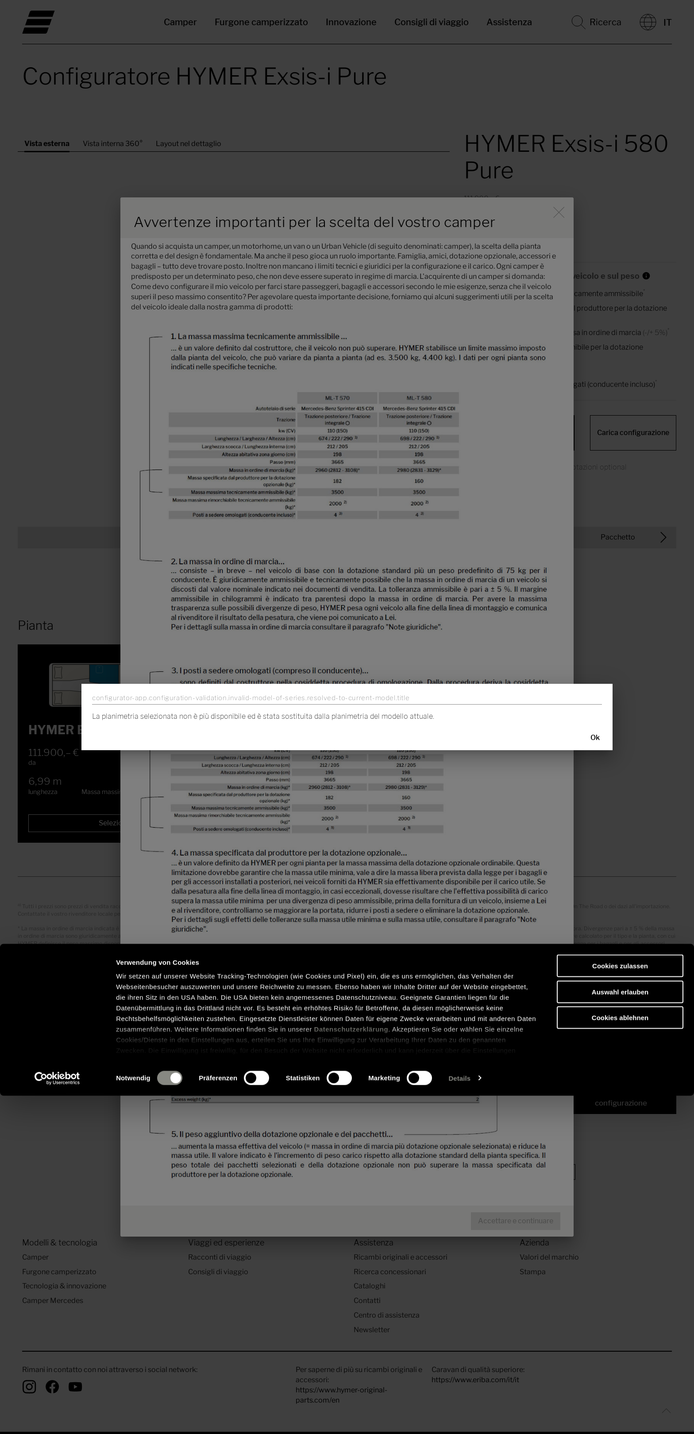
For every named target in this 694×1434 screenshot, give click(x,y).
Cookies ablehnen (620, 1356)
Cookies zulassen (620, 1304)
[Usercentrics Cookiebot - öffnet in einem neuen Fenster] (57, 1416)
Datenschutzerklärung (351, 1368)
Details (459, 1416)
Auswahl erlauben (620, 1330)
